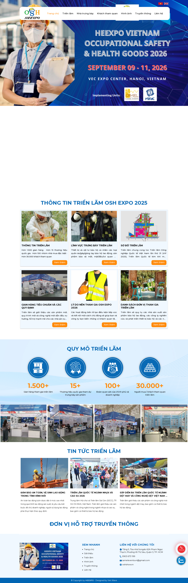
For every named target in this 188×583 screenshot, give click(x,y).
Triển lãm (67, 13)
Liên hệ (158, 13)
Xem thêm (59, 350)
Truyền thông (143, 13)
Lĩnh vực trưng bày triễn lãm (91, 333)
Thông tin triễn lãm (36, 333)
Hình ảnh (126, 13)
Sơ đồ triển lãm (132, 333)
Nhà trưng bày (85, 13)
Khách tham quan (107, 13)
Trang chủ (53, 13)
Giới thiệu (87, 553)
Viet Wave (112, 580)
